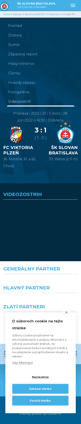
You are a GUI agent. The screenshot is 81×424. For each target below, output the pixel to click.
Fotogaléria (18, 92)
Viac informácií (22, 362)
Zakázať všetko (40, 388)
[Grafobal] (20, 300)
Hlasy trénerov (21, 64)
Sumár (14, 45)
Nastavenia (40, 377)
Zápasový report (23, 54)
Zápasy (17, 14)
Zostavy (15, 35)
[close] (66, 312)
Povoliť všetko (40, 400)
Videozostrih (19, 101)
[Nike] (41, 281)
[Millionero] (61, 300)
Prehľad (15, 26)
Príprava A (53, 14)
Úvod (6, 14)
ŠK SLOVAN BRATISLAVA (36, 5)
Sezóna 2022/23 (34, 14)
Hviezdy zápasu (21, 83)
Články (14, 73)
